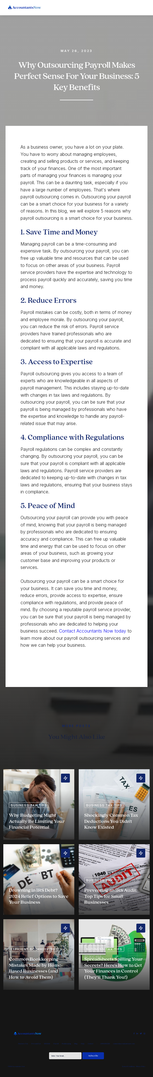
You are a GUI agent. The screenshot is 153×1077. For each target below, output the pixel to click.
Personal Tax (36, 1044)
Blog (75, 1044)
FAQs (83, 1044)
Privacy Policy (140, 1067)
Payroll (55, 1044)
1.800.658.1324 (105, 1044)
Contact (90, 1044)
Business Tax (23, 1044)
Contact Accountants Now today (92, 631)
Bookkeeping (66, 1044)
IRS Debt (47, 1044)
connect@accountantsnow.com (124, 1044)
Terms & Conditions (128, 1067)
